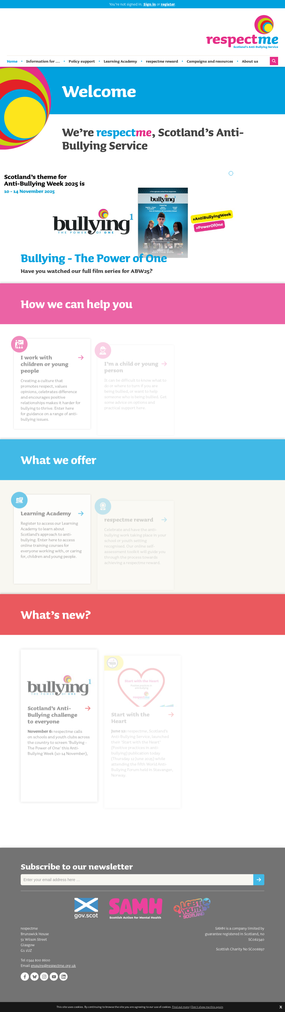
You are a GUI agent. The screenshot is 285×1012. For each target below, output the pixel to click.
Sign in (149, 4)
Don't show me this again (207, 1007)
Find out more (180, 1007)
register (168, 4)
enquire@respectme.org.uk (53, 971)
